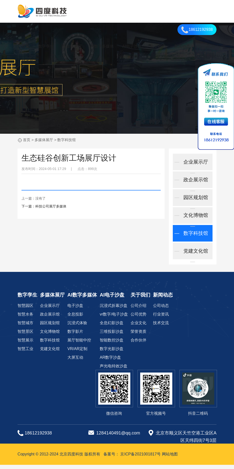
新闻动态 (182, 46)
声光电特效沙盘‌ (113, 370)
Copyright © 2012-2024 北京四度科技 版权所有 (59, 458)
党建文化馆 (192, 257)
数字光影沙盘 (111, 353)
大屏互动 (75, 361)
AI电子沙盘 (132, 46)
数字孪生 (46, 46)
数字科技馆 (66, 140)
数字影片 (75, 336)
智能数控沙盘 (111, 344)
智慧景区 (25, 336)
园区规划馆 (192, 202)
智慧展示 (25, 344)
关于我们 (158, 46)
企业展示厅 (192, 165)
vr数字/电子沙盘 (114, 318)
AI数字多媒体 (102, 46)
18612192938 (197, 30)
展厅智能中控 (79, 344)
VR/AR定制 (77, 353)
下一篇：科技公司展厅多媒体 (43, 206)
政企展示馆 (192, 183)
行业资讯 (161, 318)
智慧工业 (25, 353)
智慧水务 (25, 318)
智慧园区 (25, 310)
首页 (26, 46)
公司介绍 (138, 310)
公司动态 (161, 310)
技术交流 (161, 327)
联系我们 (30, 61)
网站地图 (170, 458)
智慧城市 (25, 327)
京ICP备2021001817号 (140, 458)
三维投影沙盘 (111, 336)
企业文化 (138, 327)
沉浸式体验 (77, 327)
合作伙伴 (138, 344)
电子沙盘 (75, 310)
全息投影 (75, 318)
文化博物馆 (192, 220)
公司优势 (138, 318)
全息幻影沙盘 (111, 327)
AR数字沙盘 (110, 361)
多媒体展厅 (72, 46)
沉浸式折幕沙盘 (113, 310)
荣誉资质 (138, 336)
